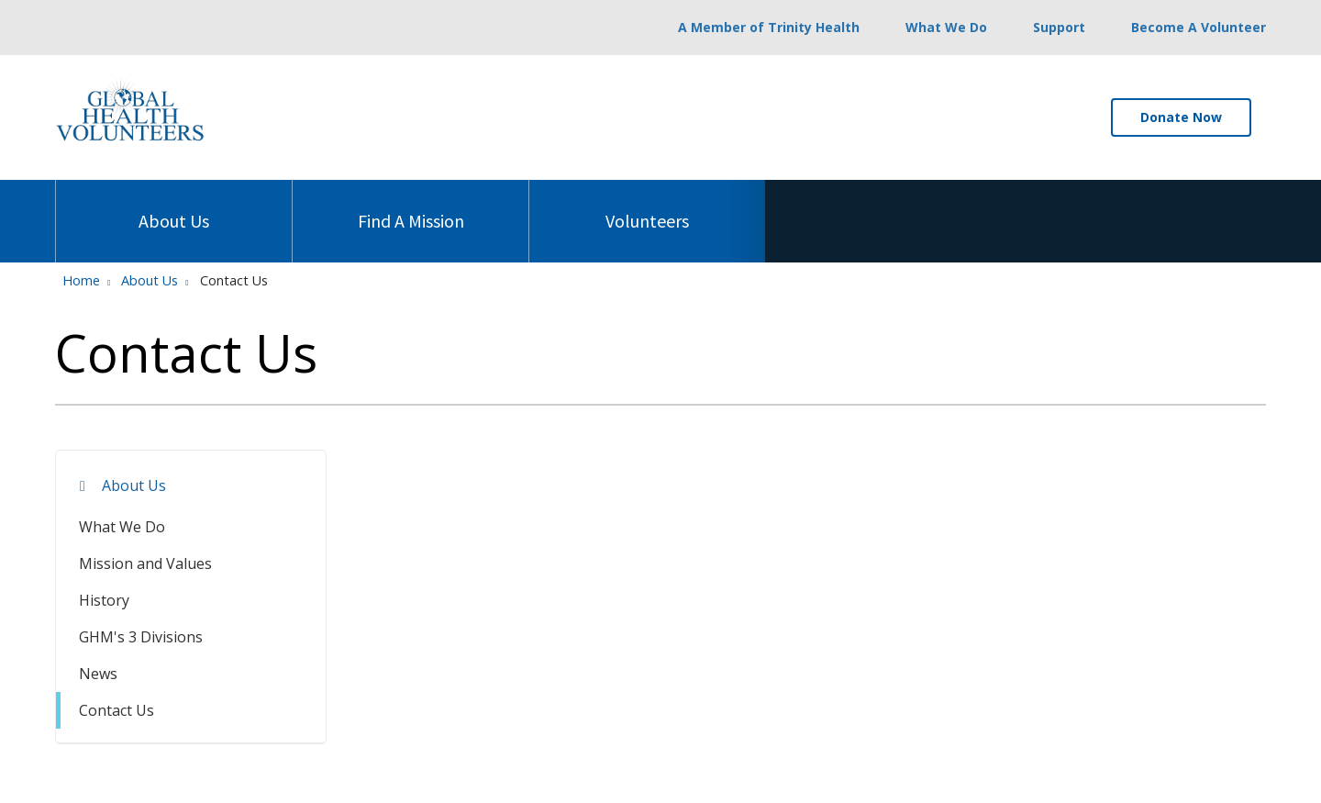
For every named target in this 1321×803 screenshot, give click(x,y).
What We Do (946, 27)
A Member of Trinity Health (769, 27)
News (98, 674)
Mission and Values (145, 563)
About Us (174, 206)
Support (1059, 27)
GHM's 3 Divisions (141, 637)
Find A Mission (411, 206)
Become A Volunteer (1198, 27)
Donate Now (1181, 117)
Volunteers (647, 206)
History (104, 600)
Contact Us (116, 710)
